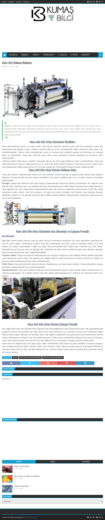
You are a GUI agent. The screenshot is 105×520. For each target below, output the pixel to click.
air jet (15, 357)
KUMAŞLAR (24, 54)
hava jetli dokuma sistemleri (53, 357)
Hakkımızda (11, 2)
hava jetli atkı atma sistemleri (30, 357)
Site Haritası (26, 2)
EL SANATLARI (62, 54)
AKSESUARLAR (13, 54)
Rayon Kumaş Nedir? (22, 466)
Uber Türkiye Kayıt (30, 517)
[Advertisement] (57, 33)
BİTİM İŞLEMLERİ (48, 54)
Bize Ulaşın (18, 2)
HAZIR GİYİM (85, 54)
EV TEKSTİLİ (74, 54)
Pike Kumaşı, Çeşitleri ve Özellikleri (27, 476)
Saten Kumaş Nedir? (21, 486)
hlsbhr (12, 517)
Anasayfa (4, 2)
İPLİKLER (35, 54)
